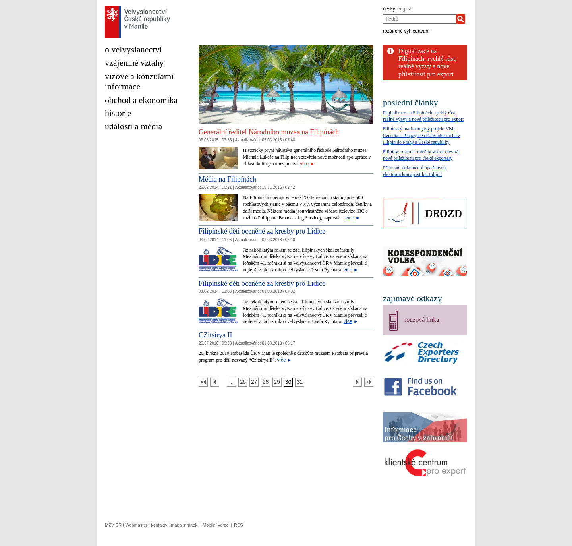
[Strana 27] (254, 382)
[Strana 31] (299, 382)
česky (389, 9)
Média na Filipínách (227, 179)
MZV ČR (113, 525)
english (404, 9)
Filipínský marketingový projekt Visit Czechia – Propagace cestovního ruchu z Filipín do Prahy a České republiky (421, 135)
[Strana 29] (277, 382)
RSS (238, 525)
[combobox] (419, 19)
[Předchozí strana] (214, 382)
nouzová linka (421, 319)
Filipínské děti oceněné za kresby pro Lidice (262, 231)
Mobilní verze (215, 525)
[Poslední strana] (368, 382)
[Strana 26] (242, 382)
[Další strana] (357, 382)
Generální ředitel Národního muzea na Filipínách (269, 132)
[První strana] (203, 382)
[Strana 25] (231, 382)
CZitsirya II (215, 335)
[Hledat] (460, 19)
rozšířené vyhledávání (406, 31)
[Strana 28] (265, 382)
